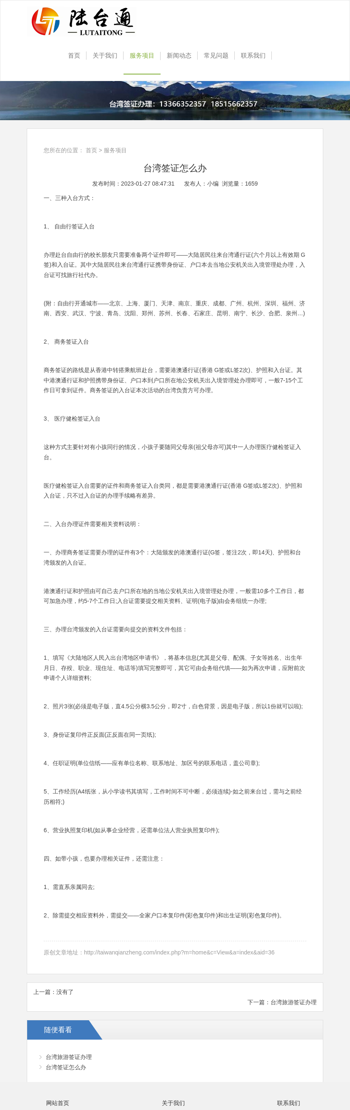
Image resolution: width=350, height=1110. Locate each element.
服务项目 (142, 55)
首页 (74, 55)
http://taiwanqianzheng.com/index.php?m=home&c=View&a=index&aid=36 (179, 952)
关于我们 (105, 55)
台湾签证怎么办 (66, 1067)
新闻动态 (179, 55)
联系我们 (253, 55)
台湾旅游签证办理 (294, 1002)
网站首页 (57, 1103)
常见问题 (216, 55)
